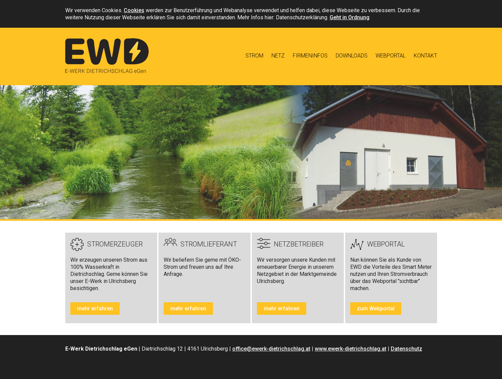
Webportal (391, 55)
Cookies (134, 10)
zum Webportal (376, 308)
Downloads (351, 55)
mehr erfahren (95, 308)
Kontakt (425, 55)
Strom (254, 55)
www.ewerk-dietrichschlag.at (350, 349)
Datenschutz (406, 349)
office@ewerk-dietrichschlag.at (271, 349)
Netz (278, 55)
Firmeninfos (310, 55)
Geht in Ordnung (349, 17)
